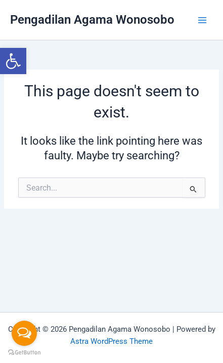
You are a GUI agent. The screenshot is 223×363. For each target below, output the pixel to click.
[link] (13, 61)
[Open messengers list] (24, 333)
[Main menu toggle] (202, 20)
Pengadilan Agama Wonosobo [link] (92, 20)
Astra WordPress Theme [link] (111, 341)
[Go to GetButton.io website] (24, 352)
